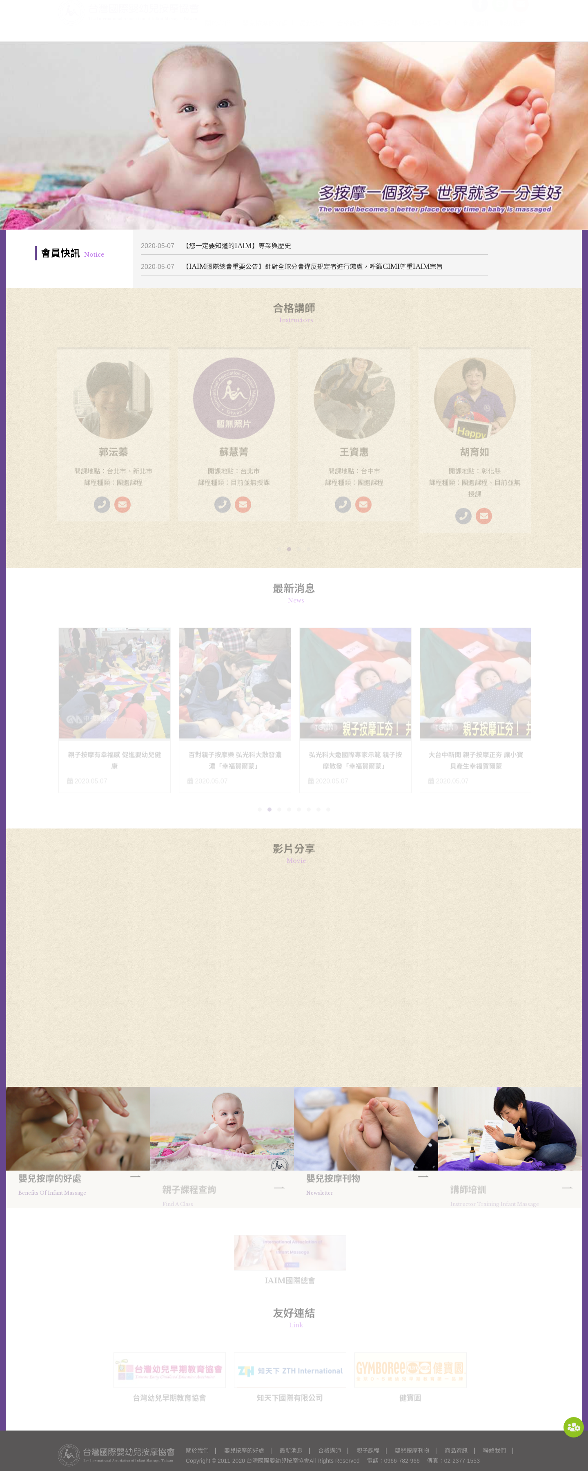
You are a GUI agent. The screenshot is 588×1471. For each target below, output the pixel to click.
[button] (279, 550)
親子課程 (387, 31)
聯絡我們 (512, 31)
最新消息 (312, 31)
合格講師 (350, 31)
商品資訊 (475, 31)
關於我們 (218, 31)
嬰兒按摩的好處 (265, 31)
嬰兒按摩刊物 (431, 31)
